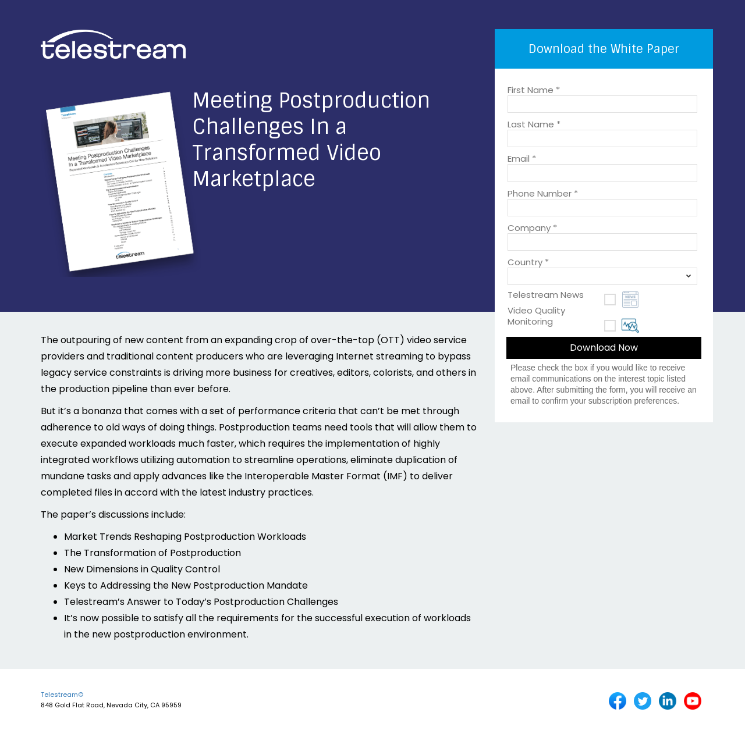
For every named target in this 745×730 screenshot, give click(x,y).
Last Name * (534, 123)
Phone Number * (543, 192)
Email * (522, 157)
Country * (528, 261)
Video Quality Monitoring (536, 315)
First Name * (534, 89)
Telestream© (62, 694)
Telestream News (546, 295)
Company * (532, 227)
